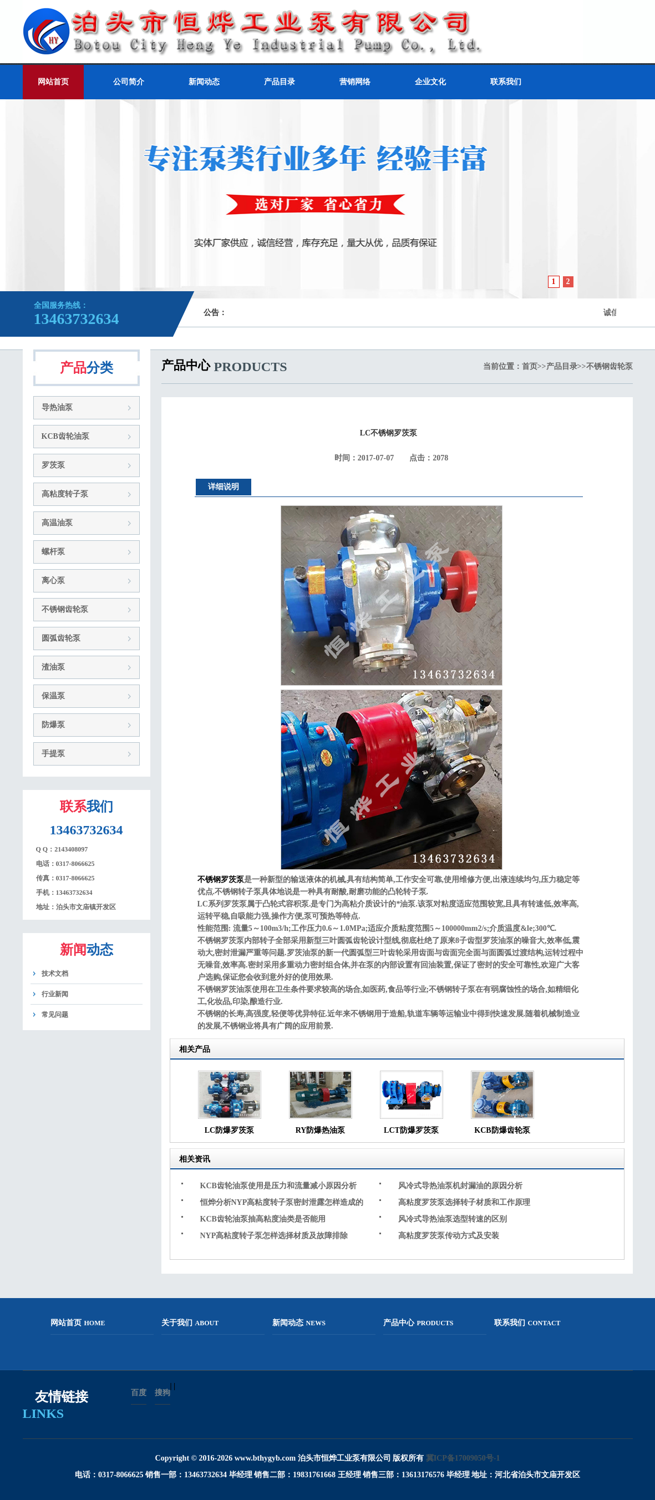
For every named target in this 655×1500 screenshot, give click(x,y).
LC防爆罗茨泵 (229, 1130)
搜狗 (162, 1392)
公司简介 (128, 82)
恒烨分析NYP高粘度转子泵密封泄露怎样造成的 (282, 1202)
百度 (138, 1392)
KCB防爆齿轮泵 (502, 1130)
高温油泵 (57, 523)
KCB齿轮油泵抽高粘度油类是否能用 (263, 1219)
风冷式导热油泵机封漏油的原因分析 (460, 1186)
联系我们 (505, 82)
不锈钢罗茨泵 (220, 879)
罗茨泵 (53, 465)
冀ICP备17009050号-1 (463, 1458)
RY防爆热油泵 (321, 1130)
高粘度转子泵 (65, 494)
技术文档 (55, 973)
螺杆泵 (53, 552)
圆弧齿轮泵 (61, 638)
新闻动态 (204, 82)
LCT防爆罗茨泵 (411, 1130)
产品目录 (279, 82)
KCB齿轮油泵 (65, 436)
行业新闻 (55, 994)
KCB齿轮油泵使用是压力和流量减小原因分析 (278, 1186)
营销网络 (354, 82)
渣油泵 (53, 667)
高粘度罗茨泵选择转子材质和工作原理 (464, 1202)
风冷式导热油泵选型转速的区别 (452, 1219)
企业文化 (430, 82)
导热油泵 (57, 407)
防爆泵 (53, 725)
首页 (529, 366)
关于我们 (190, 1323)
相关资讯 (194, 1159)
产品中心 (418, 1323)
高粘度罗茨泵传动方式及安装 (448, 1236)
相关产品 (194, 1049)
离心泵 (53, 580)
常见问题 (55, 1014)
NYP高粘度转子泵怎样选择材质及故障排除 (274, 1236)
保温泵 (53, 696)
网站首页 (53, 82)
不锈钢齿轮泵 (65, 609)
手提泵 (53, 753)
